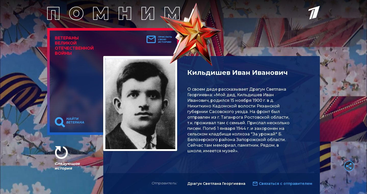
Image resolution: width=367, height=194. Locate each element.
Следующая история (67, 166)
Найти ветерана (75, 120)
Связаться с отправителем (285, 183)
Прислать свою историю (165, 39)
